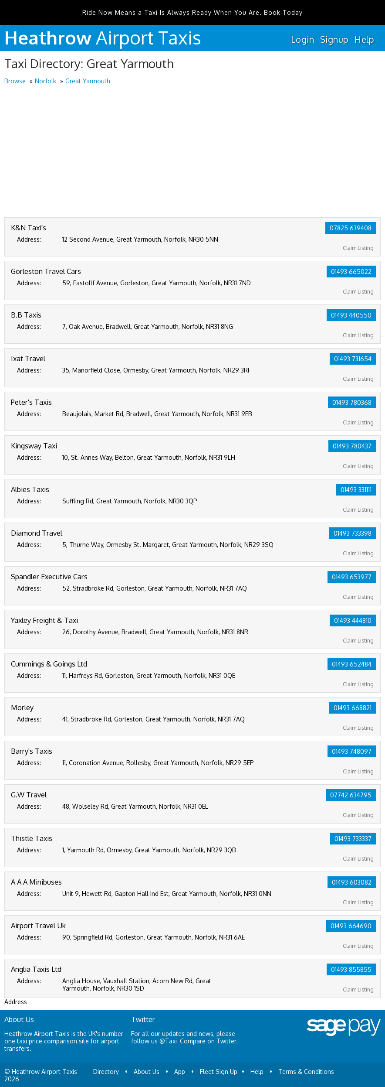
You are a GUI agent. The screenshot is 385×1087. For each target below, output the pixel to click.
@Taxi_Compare (182, 1041)
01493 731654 (352, 358)
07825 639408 (350, 228)
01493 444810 (352, 620)
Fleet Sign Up (218, 1071)
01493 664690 (351, 926)
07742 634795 (350, 795)
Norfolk (45, 81)
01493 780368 (351, 402)
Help (364, 39)
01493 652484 (351, 664)
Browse (15, 81)
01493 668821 (352, 707)
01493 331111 (356, 489)
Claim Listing (358, 248)
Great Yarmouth (87, 81)
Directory (106, 1071)
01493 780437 (352, 446)
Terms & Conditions (306, 1071)
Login (302, 39)
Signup (334, 39)
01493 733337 (352, 838)
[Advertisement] (192, 152)
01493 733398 (352, 533)
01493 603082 (351, 882)
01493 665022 (351, 271)
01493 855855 (351, 969)
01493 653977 (351, 577)
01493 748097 (351, 751)
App (179, 1071)
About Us (146, 1071)
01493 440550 (351, 315)
